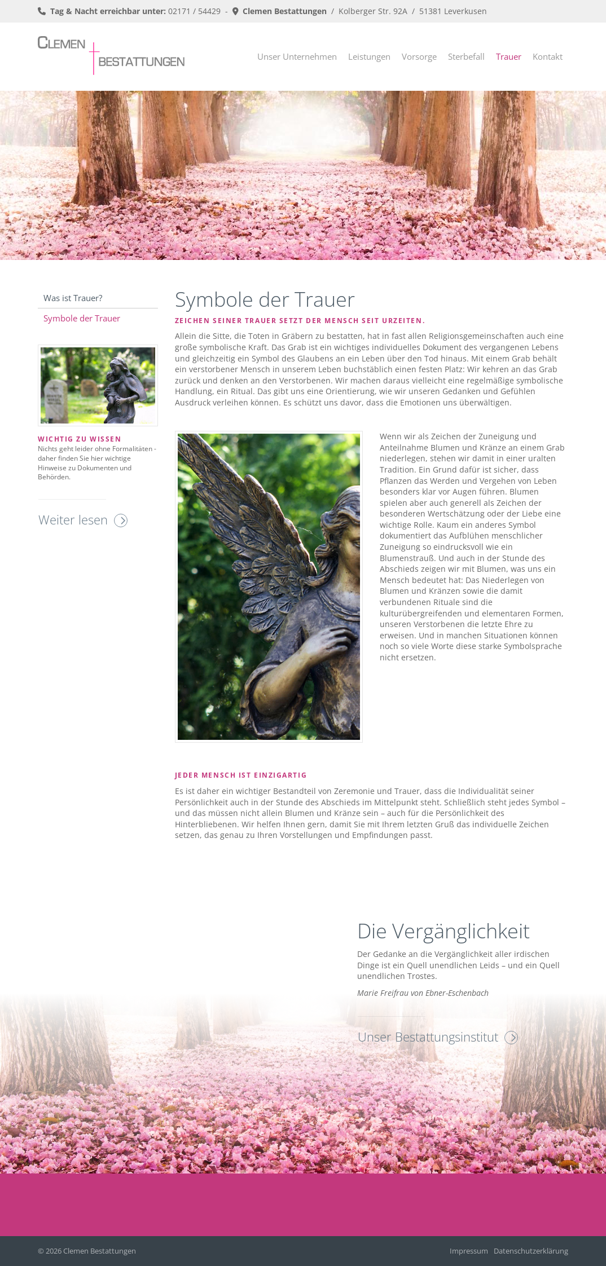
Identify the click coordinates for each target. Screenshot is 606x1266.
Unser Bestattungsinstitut (428, 1036)
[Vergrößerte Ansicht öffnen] (269, 587)
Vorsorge (419, 56)
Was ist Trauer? (72, 297)
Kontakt (548, 56)
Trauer (508, 56)
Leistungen (369, 56)
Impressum (469, 1251)
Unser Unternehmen (297, 56)
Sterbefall (466, 56)
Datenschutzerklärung (531, 1251)
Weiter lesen (73, 519)
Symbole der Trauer (81, 318)
